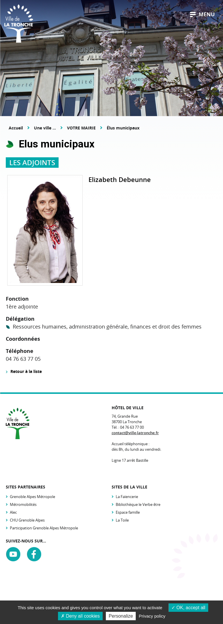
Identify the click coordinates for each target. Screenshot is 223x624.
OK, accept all (188, 607)
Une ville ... (45, 127)
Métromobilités (23, 504)
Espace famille (128, 512)
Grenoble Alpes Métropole (32, 496)
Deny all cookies (80, 616)
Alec (13, 512)
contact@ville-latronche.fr (135, 432)
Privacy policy (152, 616)
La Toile (122, 520)
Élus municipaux (123, 127)
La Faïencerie (127, 496)
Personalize (121, 616)
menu (202, 14)
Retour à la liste (26, 371)
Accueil (16, 127)
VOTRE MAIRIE (81, 127)
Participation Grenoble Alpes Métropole (44, 528)
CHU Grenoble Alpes (27, 520)
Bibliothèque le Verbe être (138, 504)
